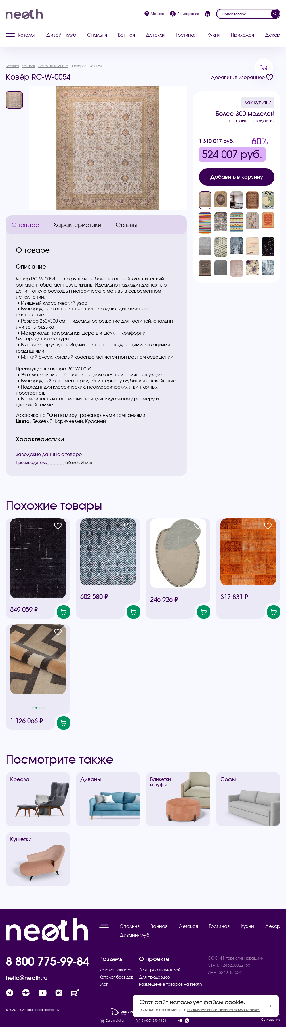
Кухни (247, 926)
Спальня (97, 35)
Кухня (213, 35)
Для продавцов (154, 977)
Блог (103, 984)
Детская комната (53, 66)
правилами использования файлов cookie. (223, 1010)
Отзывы (126, 224)
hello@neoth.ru (26, 978)
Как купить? (257, 102)
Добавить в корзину (236, 177)
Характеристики (77, 224)
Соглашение (270, 1020)
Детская (155, 35)
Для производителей (160, 970)
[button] (33, 708)
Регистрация (184, 14)
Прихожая (242, 35)
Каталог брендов (116, 977)
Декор (272, 35)
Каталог (20, 35)
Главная (12, 66)
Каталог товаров (115, 970)
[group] (108, 148)
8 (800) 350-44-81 (154, 1020)
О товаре (25, 224)
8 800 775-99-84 (47, 961)
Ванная (126, 35)
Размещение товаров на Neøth (170, 984)
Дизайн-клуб (61, 35)
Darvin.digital (115, 1020)
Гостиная (186, 35)
